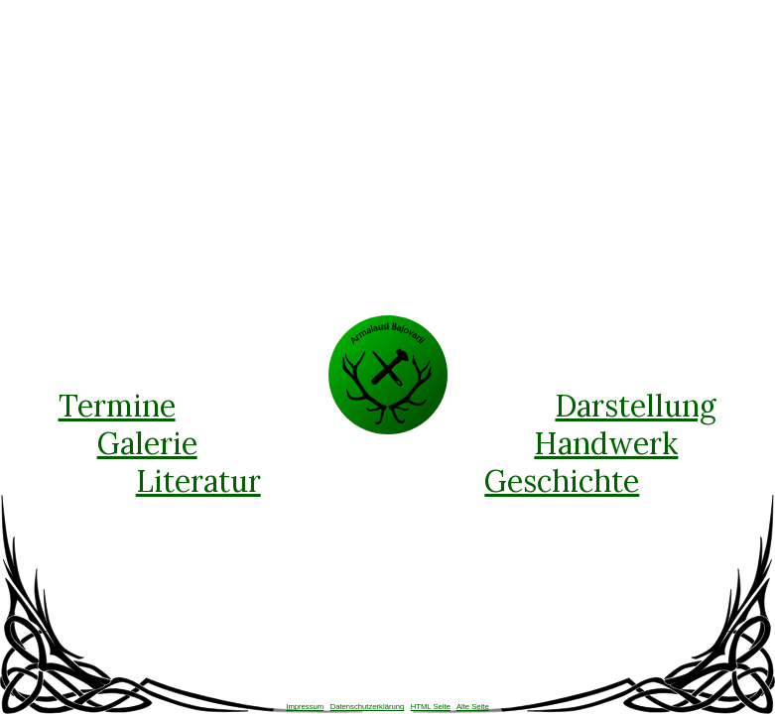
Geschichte (561, 481)
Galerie (147, 443)
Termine (117, 405)
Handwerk (606, 443)
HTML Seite (431, 706)
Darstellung (635, 405)
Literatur (198, 481)
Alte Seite (472, 706)
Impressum (304, 706)
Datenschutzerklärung (367, 706)
